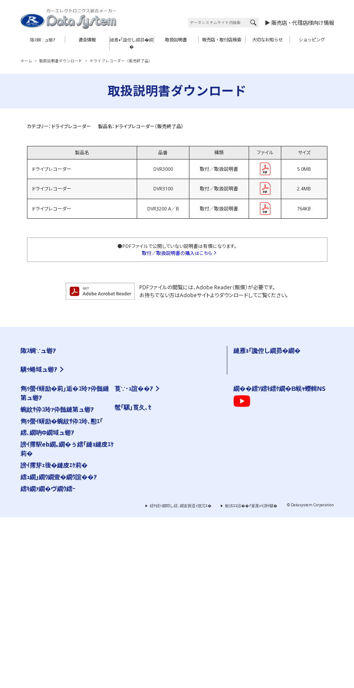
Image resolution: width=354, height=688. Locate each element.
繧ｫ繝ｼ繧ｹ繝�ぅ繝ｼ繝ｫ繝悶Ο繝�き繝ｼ (60, 531)
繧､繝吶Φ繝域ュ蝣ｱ (47, 604)
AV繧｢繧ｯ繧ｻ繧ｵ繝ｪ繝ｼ (45, 388)
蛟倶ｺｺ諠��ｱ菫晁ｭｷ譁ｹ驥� (251, 677)
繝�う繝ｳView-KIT (42, 501)
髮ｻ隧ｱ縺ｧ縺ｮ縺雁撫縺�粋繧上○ (267, 425)
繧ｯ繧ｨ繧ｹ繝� (178, 608)
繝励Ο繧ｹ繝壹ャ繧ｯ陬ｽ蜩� (152, 396)
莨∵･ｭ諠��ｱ (134, 560)
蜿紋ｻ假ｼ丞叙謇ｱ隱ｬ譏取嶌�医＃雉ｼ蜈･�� (277, 462)
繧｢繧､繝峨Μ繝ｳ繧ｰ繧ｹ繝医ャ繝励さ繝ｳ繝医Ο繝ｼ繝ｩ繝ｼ (75, 539)
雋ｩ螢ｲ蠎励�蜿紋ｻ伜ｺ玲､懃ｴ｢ (265, 403)
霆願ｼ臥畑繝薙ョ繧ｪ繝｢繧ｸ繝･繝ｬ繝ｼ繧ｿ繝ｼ (170, 526)
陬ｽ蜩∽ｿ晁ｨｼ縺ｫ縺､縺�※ (261, 491)
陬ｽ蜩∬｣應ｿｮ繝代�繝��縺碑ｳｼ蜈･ (270, 469)
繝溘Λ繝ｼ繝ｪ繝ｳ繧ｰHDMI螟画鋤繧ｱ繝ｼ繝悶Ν (168, 474)
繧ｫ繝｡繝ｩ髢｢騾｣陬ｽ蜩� (46, 373)
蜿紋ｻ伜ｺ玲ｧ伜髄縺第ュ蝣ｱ (57, 580)
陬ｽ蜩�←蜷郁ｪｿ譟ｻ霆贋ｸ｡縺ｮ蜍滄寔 (271, 433)
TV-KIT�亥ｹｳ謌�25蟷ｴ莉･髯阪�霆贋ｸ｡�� (68, 451)
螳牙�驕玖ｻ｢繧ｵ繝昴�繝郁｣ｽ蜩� (55, 396)
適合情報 (87, 40)
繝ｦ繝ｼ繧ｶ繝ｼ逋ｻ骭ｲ (256, 366)
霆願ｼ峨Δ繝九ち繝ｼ (42, 381)
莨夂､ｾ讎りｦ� (132, 567)
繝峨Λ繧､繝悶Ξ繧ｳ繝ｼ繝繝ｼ (51, 418)
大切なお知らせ (267, 40)
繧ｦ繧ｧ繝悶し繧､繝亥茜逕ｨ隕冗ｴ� (181, 677)
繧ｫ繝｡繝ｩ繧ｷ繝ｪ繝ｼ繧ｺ (46, 366)
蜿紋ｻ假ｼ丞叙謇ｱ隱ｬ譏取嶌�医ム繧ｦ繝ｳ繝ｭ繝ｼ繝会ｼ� (287, 388)
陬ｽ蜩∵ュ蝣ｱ (42, 40)
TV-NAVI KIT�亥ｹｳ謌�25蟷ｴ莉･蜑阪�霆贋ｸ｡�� (73, 474)
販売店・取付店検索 (221, 40)
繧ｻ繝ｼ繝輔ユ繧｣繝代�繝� (49, 403)
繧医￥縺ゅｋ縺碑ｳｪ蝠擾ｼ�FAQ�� (270, 373)
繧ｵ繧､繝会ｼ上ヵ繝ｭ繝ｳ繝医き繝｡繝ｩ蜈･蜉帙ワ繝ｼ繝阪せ (75, 516)
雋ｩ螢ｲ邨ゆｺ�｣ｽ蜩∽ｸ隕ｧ (152, 403)
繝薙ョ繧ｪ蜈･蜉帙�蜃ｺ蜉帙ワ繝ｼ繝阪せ (163, 444)
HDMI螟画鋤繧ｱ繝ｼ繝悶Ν (150, 467)
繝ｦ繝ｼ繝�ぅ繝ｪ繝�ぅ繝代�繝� (55, 410)
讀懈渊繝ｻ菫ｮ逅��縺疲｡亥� (264, 455)
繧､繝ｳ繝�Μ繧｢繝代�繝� (152, 373)
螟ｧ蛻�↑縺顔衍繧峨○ (258, 358)
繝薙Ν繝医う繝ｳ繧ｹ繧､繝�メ (51, 486)
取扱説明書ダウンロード (60, 61)
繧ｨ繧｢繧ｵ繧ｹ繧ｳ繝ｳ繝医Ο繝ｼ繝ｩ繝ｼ (160, 358)
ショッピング (312, 40)
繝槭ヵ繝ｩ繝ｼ (144, 504)
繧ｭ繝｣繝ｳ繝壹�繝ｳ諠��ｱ (58, 648)
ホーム (26, 61)
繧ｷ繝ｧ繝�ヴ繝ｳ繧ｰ (47, 659)
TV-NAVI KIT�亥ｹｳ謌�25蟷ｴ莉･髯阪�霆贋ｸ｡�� (73, 467)
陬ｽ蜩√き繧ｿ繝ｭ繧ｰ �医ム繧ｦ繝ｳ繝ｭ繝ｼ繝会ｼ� (280, 396)
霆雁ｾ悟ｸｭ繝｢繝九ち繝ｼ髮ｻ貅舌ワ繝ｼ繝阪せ (170, 534)
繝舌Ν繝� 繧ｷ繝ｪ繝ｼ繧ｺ (150, 381)
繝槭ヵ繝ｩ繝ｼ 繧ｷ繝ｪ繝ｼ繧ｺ (152, 388)
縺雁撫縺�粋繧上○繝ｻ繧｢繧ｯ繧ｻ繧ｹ (151, 575)
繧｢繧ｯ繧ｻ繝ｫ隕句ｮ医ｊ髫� (49, 523)
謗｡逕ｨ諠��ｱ (132, 582)
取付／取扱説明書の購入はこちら (177, 253)
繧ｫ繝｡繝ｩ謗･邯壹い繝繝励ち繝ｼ (55, 494)
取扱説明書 (176, 40)
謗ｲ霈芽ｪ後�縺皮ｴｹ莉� (54, 636)
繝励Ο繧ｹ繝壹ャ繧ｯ (136, 608)
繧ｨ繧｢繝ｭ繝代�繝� (146, 366)
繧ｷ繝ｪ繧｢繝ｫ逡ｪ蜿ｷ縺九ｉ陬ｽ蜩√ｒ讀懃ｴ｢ (276, 381)
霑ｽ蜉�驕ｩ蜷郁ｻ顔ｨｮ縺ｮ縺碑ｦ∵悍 (269, 440)
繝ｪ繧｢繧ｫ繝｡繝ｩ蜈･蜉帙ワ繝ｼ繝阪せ (57, 509)
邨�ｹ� (164, 567)
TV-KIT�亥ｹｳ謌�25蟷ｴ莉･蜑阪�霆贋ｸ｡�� (68, 459)
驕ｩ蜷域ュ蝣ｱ (38, 436)
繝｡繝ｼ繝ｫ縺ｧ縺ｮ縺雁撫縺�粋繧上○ (270, 417)
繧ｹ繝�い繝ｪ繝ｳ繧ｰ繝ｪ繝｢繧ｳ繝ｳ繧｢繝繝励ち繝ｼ (177, 519)
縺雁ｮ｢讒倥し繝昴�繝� (131, 43)
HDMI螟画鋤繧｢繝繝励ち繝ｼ (154, 459)
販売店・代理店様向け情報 (302, 23)
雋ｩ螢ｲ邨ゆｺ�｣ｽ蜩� (147, 541)
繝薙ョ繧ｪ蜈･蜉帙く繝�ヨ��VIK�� (162, 451)
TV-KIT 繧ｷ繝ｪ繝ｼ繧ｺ (43, 358)
